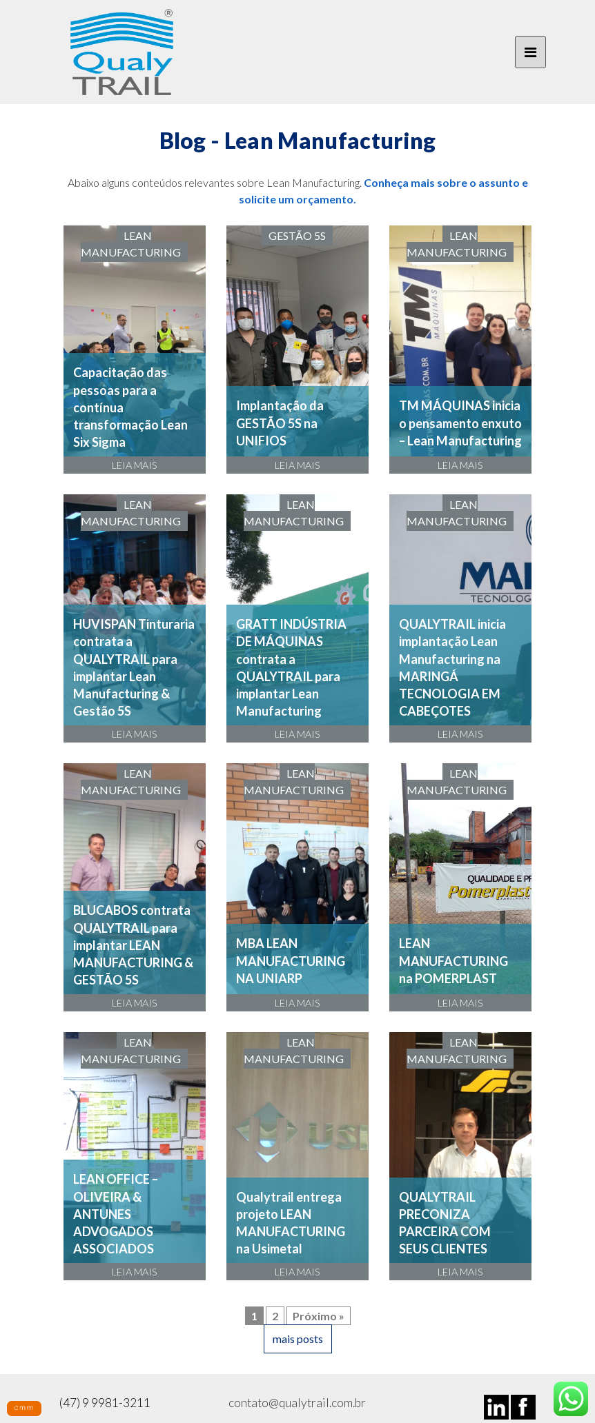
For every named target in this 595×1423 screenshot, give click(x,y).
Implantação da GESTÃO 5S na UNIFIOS (280, 422)
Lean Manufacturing (131, 244)
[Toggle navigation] (530, 52)
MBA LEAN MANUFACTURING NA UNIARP (290, 960)
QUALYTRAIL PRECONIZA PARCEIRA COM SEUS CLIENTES (445, 1223)
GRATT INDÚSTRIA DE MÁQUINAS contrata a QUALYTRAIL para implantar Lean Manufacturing (291, 667)
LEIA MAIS (134, 465)
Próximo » (318, 1315)
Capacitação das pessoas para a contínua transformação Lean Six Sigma (130, 407)
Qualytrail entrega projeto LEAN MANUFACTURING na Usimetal (290, 1223)
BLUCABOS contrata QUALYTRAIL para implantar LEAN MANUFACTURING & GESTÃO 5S (133, 944)
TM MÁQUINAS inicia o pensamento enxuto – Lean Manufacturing (460, 422)
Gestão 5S (297, 235)
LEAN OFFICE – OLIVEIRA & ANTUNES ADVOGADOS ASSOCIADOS (115, 1213)
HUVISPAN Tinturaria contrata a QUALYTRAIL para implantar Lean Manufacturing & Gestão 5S (134, 667)
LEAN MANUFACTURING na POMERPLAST (453, 960)
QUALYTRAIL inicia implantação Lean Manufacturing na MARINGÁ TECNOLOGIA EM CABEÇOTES (452, 667)
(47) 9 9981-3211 (104, 1402)
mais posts (298, 1338)
